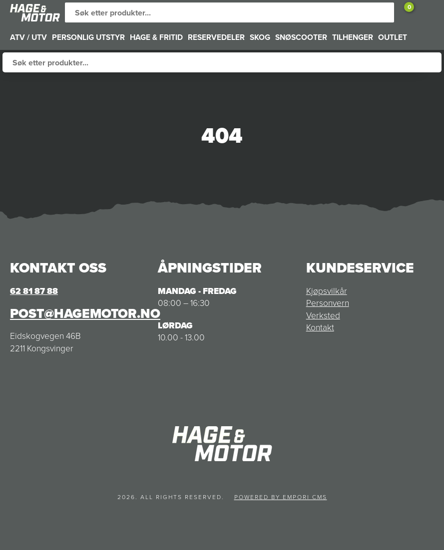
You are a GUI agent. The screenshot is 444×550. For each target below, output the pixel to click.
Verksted (323, 315)
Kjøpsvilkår (326, 290)
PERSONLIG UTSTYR (88, 37)
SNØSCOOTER (301, 37)
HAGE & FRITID (156, 37)
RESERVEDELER (216, 37)
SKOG (260, 37)
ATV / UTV (28, 37)
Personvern (327, 302)
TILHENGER (352, 37)
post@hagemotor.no (85, 313)
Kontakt (320, 327)
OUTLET (392, 37)
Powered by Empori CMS (280, 497)
